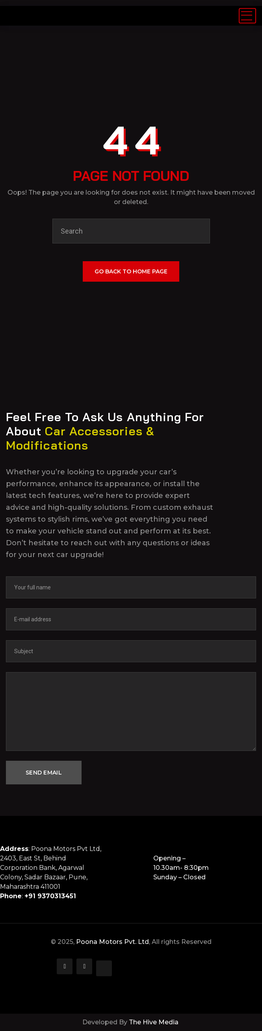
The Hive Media (154, 1022)
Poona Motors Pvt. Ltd (112, 942)
